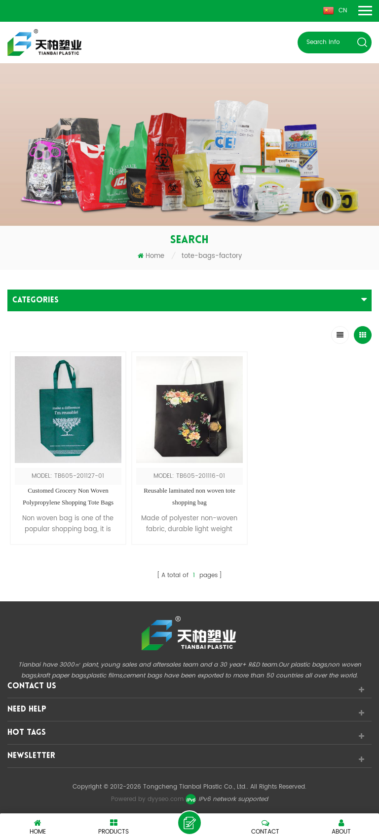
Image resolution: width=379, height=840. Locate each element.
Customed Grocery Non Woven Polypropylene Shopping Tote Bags (68, 496)
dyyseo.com (166, 799)
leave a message (189, 822)
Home (151, 256)
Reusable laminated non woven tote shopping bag (189, 496)
